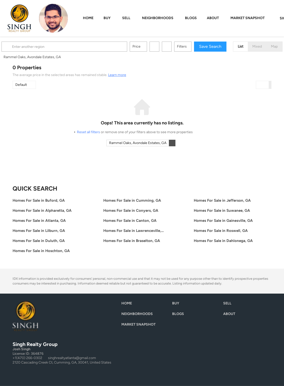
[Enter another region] (77, 47)
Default (21, 85)
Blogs (191, 18)
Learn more (117, 75)
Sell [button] (126, 18)
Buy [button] (107, 18)
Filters (193, 46)
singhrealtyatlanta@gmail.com (72, 358)
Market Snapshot (247, 18)
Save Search (221, 46)
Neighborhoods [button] (157, 18)
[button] (19, 47)
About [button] (213, 18)
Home (88, 18)
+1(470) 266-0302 (27, 358)
